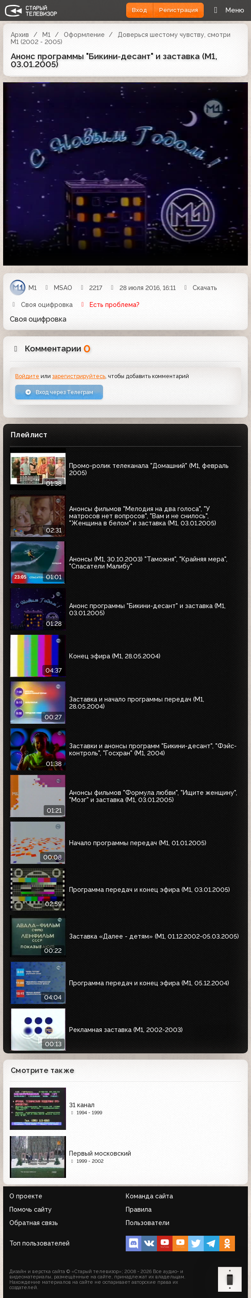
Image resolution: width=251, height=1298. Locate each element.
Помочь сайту (30, 1209)
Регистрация (178, 10)
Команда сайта (149, 1196)
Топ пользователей (39, 1243)
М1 (46, 34)
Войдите (27, 376)
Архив (20, 34)
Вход (139, 10)
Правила (139, 1209)
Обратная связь (33, 1222)
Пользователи (147, 1222)
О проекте (25, 1196)
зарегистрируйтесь (78, 376)
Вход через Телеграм (59, 392)
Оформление (84, 34)
